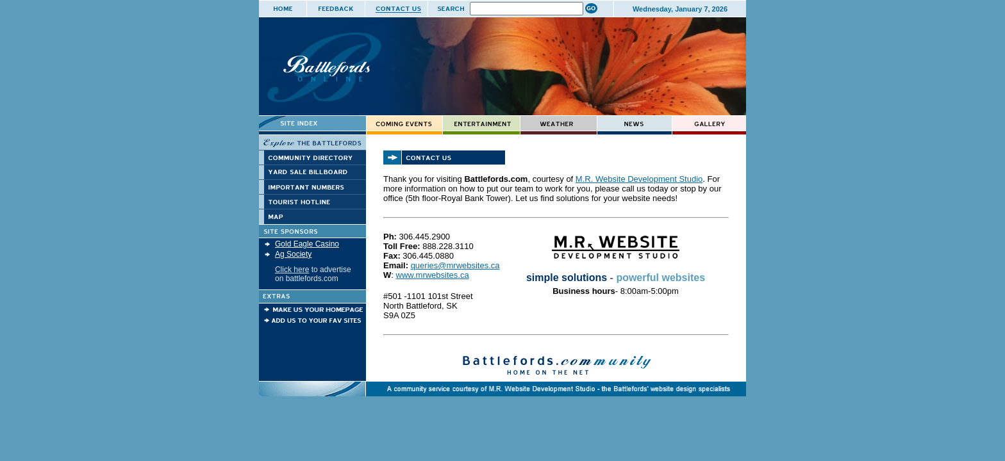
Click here (292, 269)
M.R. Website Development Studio (639, 179)
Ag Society (293, 254)
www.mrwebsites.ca (432, 275)
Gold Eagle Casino (307, 243)
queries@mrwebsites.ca (455, 265)
